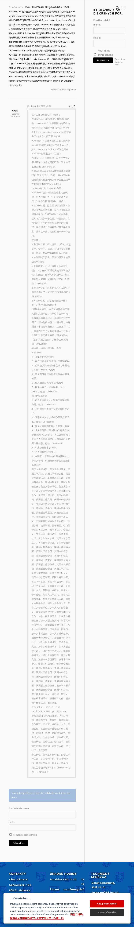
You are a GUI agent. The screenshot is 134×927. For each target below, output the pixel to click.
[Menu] (123, 8)
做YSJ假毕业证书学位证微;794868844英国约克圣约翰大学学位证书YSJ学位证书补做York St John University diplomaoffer (42, 37)
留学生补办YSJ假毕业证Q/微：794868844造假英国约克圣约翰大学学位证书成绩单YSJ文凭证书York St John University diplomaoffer (42, 63)
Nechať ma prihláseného (25, 834)
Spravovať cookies (106, 912)
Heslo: (12, 822)
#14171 (72, 106)
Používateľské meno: (19, 808)
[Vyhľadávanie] (115, 8)
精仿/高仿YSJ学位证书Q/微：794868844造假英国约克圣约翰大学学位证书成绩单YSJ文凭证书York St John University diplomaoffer (42, 72)
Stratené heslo (118, 63)
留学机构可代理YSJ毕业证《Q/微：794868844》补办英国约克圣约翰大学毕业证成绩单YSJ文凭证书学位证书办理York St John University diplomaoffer (42, 55)
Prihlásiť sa (18, 843)
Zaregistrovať (119, 59)
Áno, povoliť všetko (107, 903)
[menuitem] (115, 8)
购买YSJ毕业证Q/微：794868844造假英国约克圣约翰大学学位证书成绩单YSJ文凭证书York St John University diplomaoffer (42, 81)
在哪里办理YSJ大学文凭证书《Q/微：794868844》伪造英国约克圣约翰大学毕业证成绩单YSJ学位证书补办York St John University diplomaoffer (42, 46)
